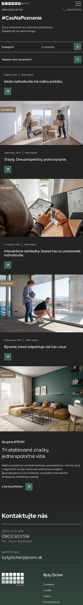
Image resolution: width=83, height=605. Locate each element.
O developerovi (17, 486)
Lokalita (47, 590)
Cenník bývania (51, 601)
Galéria (47, 596)
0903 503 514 (15, 536)
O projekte (48, 584)
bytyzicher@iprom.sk (22, 557)
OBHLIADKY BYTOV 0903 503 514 (41, 9)
